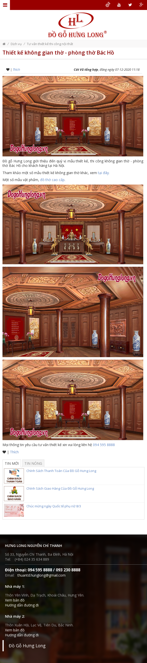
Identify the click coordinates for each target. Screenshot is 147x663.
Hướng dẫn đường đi (22, 605)
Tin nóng (33, 463)
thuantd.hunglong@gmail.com (41, 575)
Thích (16, 69)
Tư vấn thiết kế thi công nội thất (50, 44)
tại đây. (104, 172)
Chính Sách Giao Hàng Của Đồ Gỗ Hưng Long (49, 489)
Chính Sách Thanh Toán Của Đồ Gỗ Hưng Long (50, 471)
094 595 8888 (104, 444)
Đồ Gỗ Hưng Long (27, 646)
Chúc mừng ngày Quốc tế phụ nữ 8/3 (42, 507)
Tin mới (12, 463)
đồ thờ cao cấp (52, 179)
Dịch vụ (16, 44)
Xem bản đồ (14, 600)
